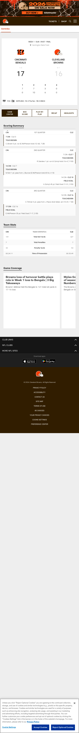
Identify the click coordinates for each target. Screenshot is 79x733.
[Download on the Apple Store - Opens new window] (29, 361)
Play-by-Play (40, 113)
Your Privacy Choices (39, 415)
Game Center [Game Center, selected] (9, 113)
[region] (39, 716)
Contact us (40, 397)
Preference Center (39, 424)
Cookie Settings (39, 420)
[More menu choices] (75, 21)
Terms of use (39, 406)
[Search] (70, 21)
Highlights (69, 113)
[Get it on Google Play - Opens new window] (48, 362)
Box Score (25, 113)
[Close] (74, 703)
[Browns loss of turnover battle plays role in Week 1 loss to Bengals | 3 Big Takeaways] (31, 283)
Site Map (39, 401)
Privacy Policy (39, 388)
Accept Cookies (40, 727)
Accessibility (39, 392)
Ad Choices (39, 410)
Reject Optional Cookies (63, 727)
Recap (54, 113)
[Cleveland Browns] (39, 374)
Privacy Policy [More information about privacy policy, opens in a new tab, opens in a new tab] (33, 722)
